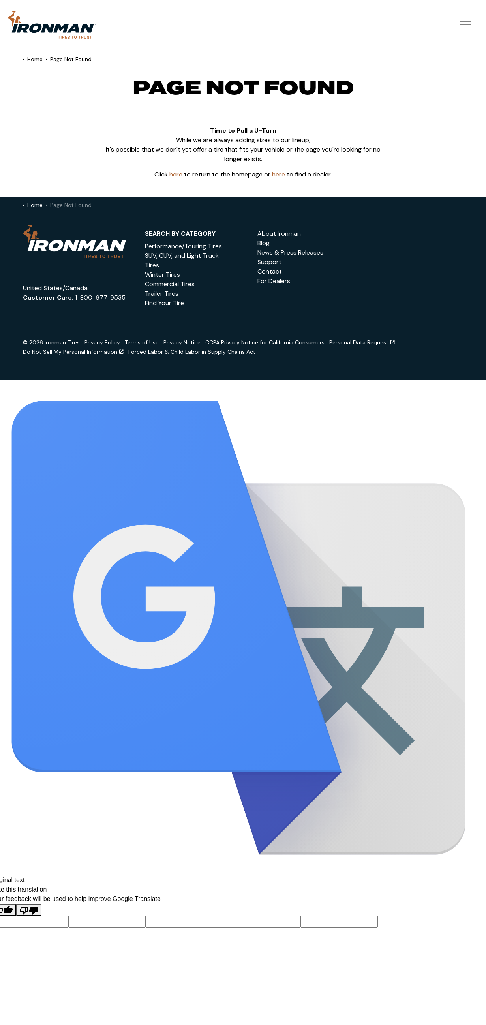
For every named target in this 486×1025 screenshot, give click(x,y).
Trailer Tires (161, 293)
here (175, 174)
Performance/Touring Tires (183, 246)
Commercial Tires (170, 284)
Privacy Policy (102, 342)
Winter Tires (162, 274)
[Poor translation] (28, 910)
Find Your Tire (164, 303)
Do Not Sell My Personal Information (73, 351)
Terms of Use (142, 342)
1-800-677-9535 (100, 297)
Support (269, 262)
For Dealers (273, 281)
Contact (269, 271)
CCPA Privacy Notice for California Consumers (265, 342)
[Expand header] (465, 25)
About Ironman (279, 233)
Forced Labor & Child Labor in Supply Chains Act (191, 351)
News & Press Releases (290, 252)
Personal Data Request (362, 342)
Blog (263, 243)
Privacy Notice (182, 342)
